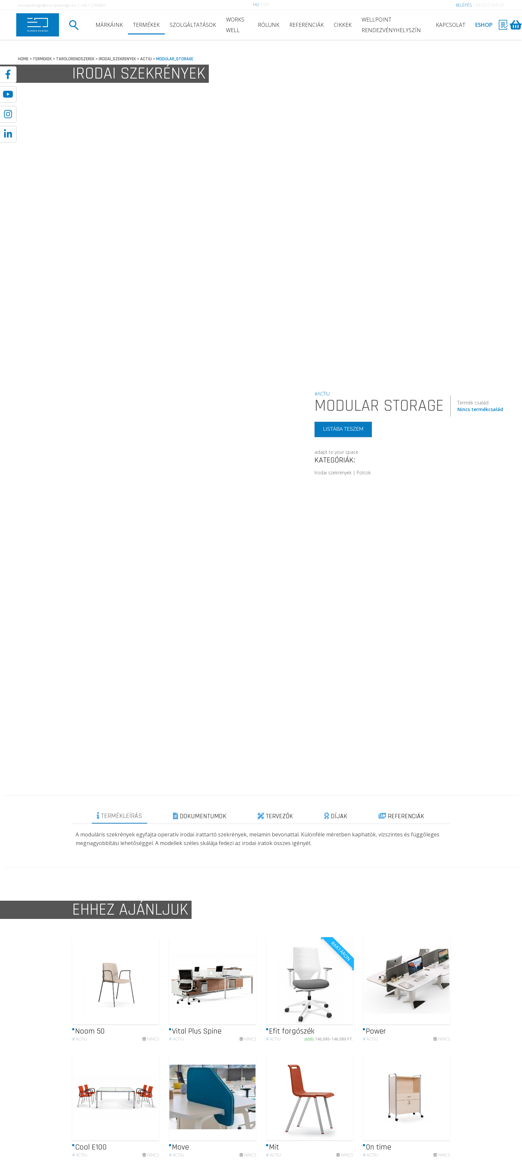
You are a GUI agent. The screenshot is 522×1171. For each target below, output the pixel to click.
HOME (23, 59)
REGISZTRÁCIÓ (490, 5)
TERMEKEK (42, 59)
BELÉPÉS (464, 5)
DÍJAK (335, 816)
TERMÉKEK (146, 24)
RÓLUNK (268, 24)
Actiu (79, 1044)
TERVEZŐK (275, 816)
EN (266, 4)
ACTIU (146, 59)
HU (256, 4)
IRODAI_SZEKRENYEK (117, 59)
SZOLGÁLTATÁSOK (193, 24)
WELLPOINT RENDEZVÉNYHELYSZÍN (391, 25)
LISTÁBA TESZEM (343, 429)
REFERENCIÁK (306, 24)
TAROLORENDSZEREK (75, 59)
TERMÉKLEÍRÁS (119, 816)
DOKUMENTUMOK (199, 816)
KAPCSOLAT (450, 24)
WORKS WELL (235, 25)
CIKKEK (343, 24)
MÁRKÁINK (109, 24)
